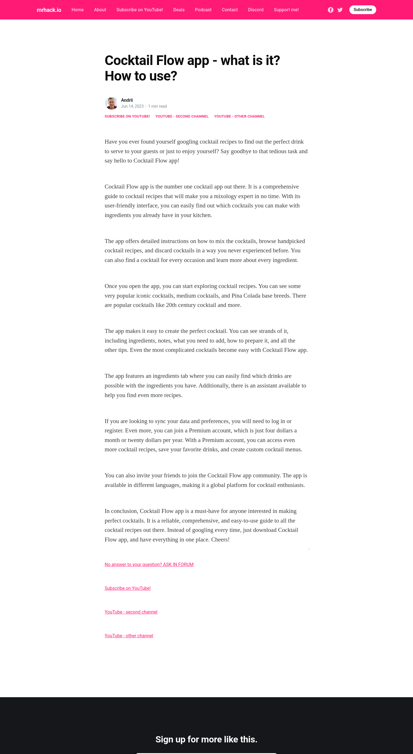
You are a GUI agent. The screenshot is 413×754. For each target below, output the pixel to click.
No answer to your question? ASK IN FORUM (149, 564)
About (100, 9)
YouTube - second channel (182, 116)
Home (78, 9)
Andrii (127, 100)
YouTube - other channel (239, 116)
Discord (256, 9)
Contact (230, 9)
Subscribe (363, 9)
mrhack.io (49, 9)
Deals (179, 9)
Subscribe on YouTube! (140, 9)
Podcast (203, 9)
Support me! (286, 9)
